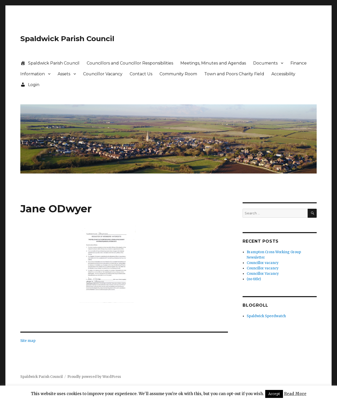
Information (32, 73)
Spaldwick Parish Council (67, 38)
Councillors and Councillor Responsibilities (130, 63)
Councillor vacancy (263, 263)
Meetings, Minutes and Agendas (213, 63)
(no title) (254, 279)
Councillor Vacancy (102, 73)
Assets (64, 73)
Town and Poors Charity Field (234, 73)
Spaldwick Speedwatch (266, 316)
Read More (295, 393)
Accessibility (283, 73)
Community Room (178, 73)
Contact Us (141, 73)
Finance (298, 63)
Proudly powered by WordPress (94, 377)
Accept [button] (274, 394)
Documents (265, 63)
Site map (28, 341)
